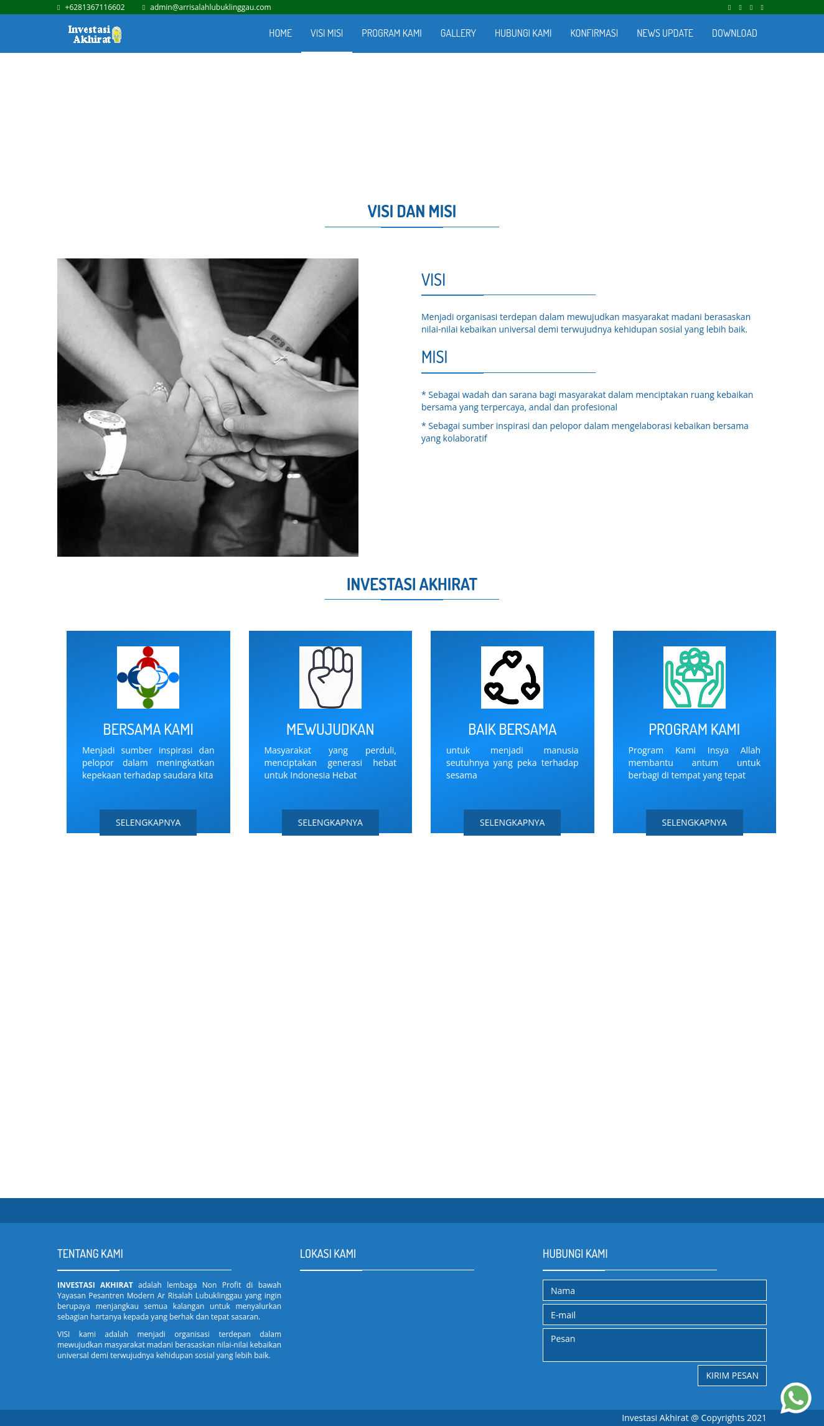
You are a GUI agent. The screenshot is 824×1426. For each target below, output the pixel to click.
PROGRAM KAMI (392, 33)
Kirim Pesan (732, 1375)
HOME (280, 33)
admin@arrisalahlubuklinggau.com (210, 7)
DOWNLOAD (734, 33)
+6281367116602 (95, 7)
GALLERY (458, 33)
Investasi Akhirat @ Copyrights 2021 (694, 1418)
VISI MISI (327, 33)
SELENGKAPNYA (148, 822)
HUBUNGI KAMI (523, 33)
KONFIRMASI (594, 33)
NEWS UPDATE (665, 33)
